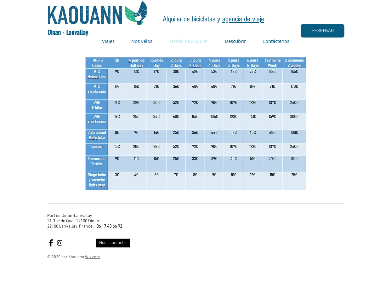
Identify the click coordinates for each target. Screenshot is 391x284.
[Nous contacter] (113, 243)
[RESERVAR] (322, 31)
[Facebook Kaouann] (50, 242)
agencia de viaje (243, 19)
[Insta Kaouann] (59, 242)
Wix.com (92, 257)
